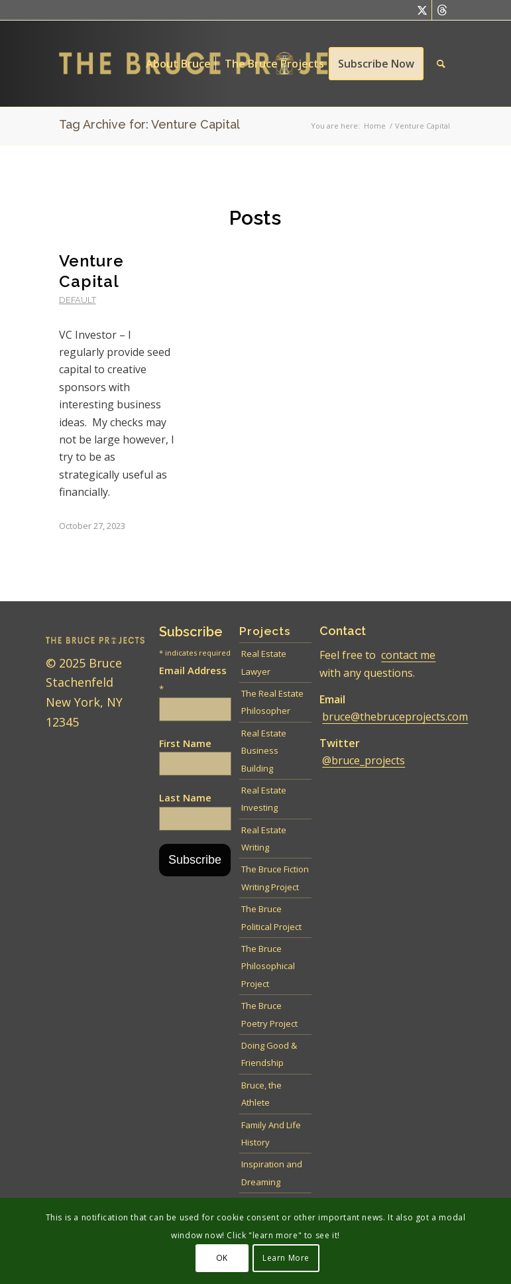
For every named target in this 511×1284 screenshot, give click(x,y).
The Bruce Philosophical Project (268, 966)
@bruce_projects (363, 760)
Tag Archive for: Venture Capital (149, 124)
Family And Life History (271, 1133)
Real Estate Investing (263, 798)
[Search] (441, 64)
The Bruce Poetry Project (269, 1014)
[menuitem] (178, 64)
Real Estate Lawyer (263, 662)
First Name (185, 743)
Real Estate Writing (263, 838)
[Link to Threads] (442, 10)
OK (222, 1257)
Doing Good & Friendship (269, 1054)
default (77, 300)
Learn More (286, 1257)
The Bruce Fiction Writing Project (275, 877)
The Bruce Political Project (271, 917)
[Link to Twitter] (421, 10)
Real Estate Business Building (263, 750)
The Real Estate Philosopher (272, 702)
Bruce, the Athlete (261, 1093)
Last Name (185, 797)
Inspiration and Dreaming (271, 1172)
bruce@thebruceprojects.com (395, 716)
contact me (408, 655)
